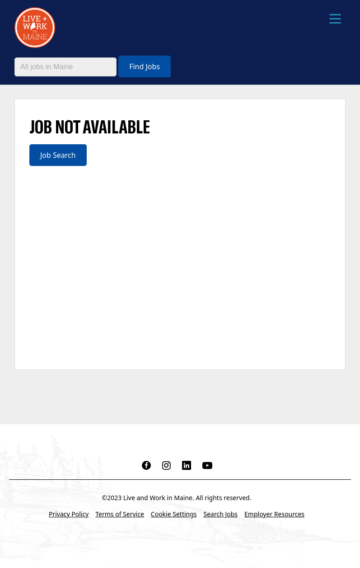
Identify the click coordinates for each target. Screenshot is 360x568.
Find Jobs (144, 66)
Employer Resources (274, 514)
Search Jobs (221, 514)
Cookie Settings (174, 514)
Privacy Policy (69, 514)
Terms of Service (119, 514)
